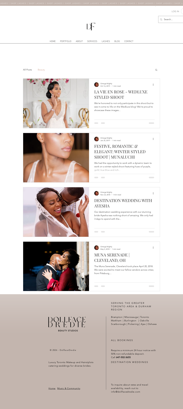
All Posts (27, 69)
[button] (155, 6)
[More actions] (154, 84)
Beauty (41, 69)
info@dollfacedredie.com (125, 391)
